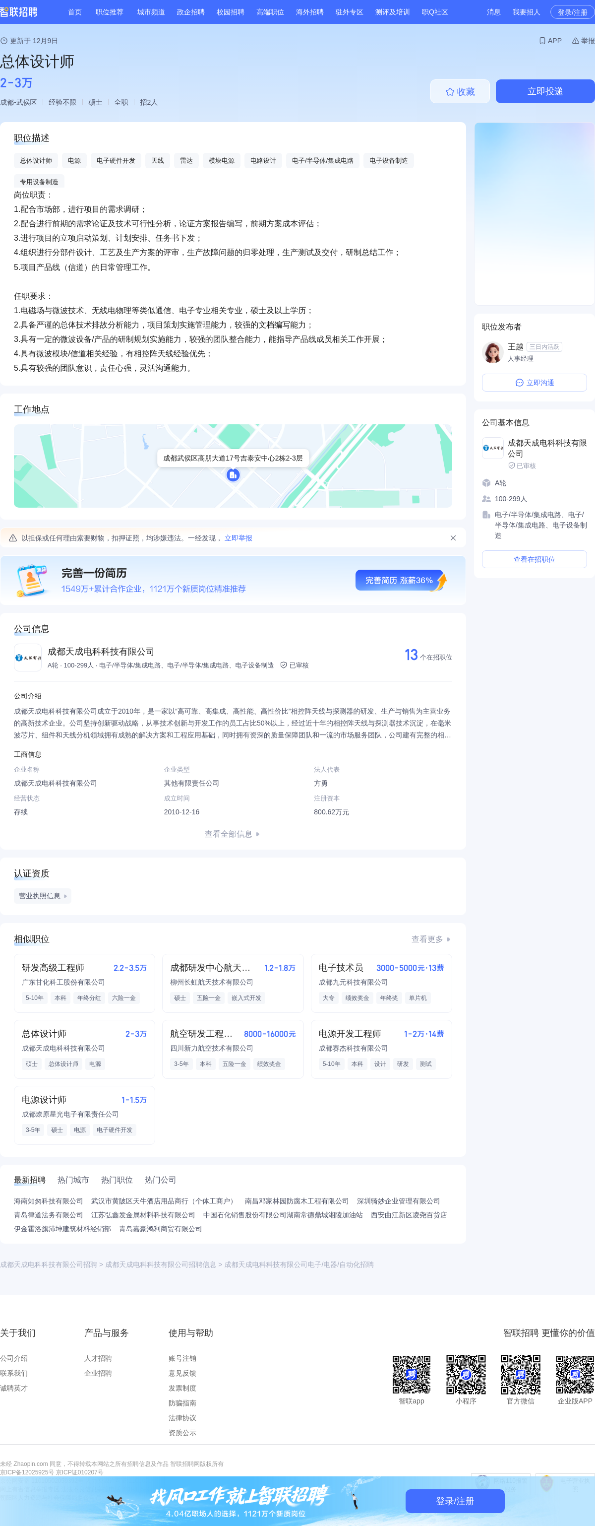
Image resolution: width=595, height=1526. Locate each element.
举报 (588, 41)
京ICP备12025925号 (27, 1472)
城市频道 (151, 12)
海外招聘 (310, 12)
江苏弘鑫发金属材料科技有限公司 (143, 1215)
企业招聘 (98, 1373)
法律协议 (182, 1418)
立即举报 (238, 538)
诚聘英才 (14, 1388)
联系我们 (14, 1373)
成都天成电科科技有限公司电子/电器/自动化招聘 (299, 1264)
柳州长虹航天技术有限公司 (211, 982)
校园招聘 (230, 12)
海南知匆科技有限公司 (48, 1201)
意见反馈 (182, 1373)
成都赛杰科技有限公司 (353, 1048)
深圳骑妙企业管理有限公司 (398, 1201)
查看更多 (427, 939)
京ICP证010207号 (80, 1472)
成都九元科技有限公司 (353, 982)
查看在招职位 (534, 559)
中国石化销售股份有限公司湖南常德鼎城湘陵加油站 (283, 1215)
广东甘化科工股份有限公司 (63, 982)
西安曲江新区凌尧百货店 (409, 1215)
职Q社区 (435, 12)
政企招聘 (191, 12)
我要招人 (526, 12)
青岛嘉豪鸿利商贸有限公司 (160, 1229)
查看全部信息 (228, 834)
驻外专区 (349, 12)
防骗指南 (182, 1403)
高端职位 (270, 12)
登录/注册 (573, 12)
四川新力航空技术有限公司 (211, 1048)
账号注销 (182, 1358)
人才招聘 (98, 1358)
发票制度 (182, 1388)
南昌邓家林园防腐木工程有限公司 (297, 1201)
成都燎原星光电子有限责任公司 (70, 1114)
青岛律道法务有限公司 (48, 1215)
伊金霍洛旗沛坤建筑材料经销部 (62, 1229)
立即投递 (545, 91)
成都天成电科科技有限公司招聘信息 (160, 1264)
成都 (7, 102)
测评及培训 (392, 12)
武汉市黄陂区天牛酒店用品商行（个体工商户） (164, 1201)
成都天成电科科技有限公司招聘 (48, 1264)
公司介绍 (14, 1358)
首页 (75, 12)
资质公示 (182, 1433)
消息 (494, 12)
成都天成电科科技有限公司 (101, 652)
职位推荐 (109, 12)
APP (555, 41)
